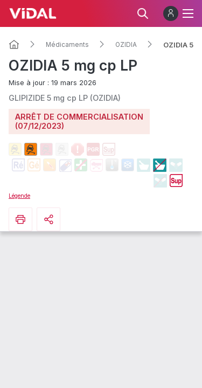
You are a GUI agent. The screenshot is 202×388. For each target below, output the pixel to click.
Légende (19, 195)
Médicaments (67, 44)
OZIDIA (126, 44)
